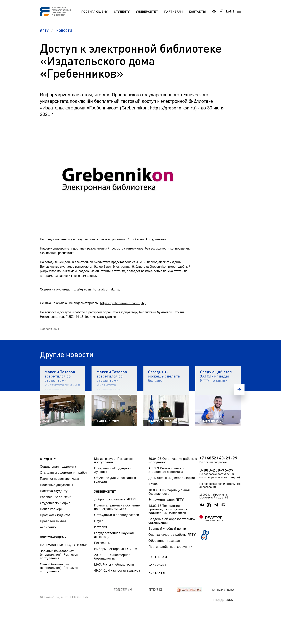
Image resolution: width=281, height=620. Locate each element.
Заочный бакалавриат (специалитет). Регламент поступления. (60, 554)
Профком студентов (55, 515)
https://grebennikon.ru (172, 107)
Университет (147, 11)
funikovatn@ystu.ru (103, 317)
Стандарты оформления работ (63, 472)
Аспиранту (48, 527)
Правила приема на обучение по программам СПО (117, 507)
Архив (153, 484)
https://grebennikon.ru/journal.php (95, 289)
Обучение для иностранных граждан (115, 479)
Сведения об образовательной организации (172, 520)
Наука (98, 521)
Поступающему (94, 11)
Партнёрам (173, 11)
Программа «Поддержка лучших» (112, 470)
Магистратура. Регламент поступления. (114, 460)
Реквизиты (102, 542)
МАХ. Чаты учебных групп (114, 564)
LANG (230, 11)
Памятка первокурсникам (59, 478)
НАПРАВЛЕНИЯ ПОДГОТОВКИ (63, 545)
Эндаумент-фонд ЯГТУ (166, 499)
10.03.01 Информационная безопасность (169, 492)
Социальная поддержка (58, 466)
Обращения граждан (164, 540)
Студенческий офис (55, 503)
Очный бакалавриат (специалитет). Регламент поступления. (60, 568)
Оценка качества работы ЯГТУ (172, 534)
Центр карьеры (51, 509)
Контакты (197, 11)
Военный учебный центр (167, 528)
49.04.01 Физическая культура (117, 570)
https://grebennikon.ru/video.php (123, 303)
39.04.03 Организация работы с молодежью (173, 460)
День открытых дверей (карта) (172, 478)
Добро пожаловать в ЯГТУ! (115, 499)
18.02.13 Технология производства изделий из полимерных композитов (168, 509)
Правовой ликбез (53, 521)
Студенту (122, 11)
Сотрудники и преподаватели (116, 515)
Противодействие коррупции (170, 546)
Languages (158, 564)
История (100, 527)
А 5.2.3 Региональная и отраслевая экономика (166, 470)
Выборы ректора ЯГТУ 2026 (115, 549)
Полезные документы (56, 485)
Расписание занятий (55, 497)
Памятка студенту (54, 491)
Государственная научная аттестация (114, 534)
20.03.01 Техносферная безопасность (112, 556)
